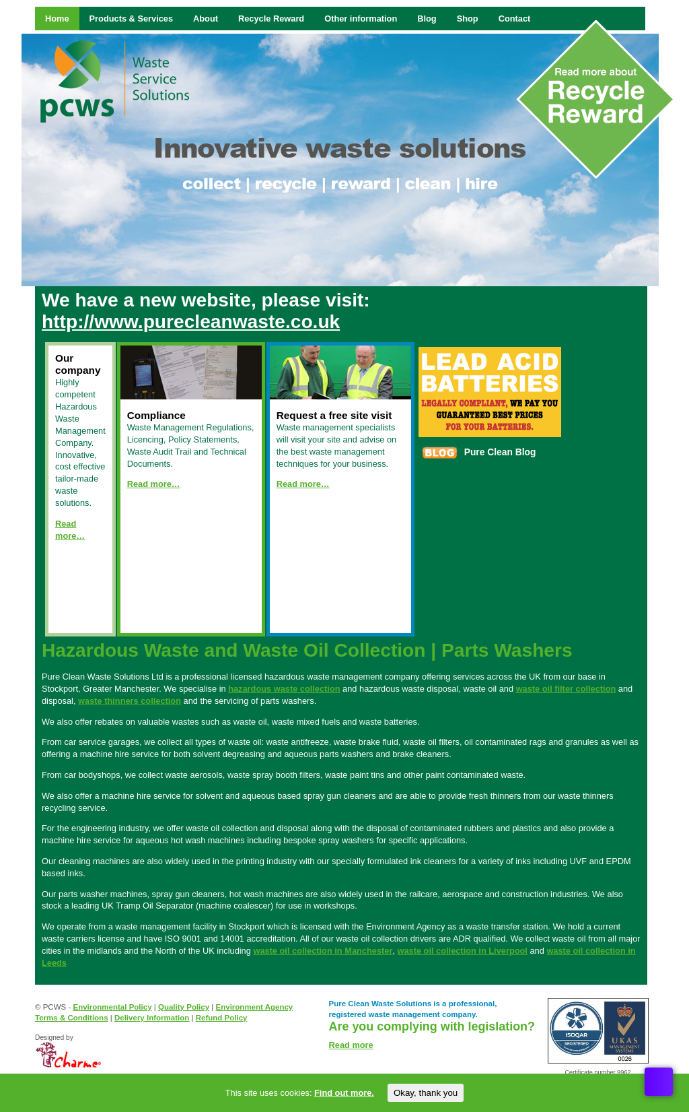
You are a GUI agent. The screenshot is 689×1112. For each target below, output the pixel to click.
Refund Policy (222, 1018)
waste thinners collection (129, 701)
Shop (467, 18)
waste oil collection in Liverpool (462, 951)
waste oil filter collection (566, 689)
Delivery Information (151, 1018)
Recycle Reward (271, 18)
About (205, 18)
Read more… (153, 484)
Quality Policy (183, 1007)
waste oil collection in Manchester (322, 951)
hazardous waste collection (284, 689)
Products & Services (131, 18)
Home (57, 18)
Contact (515, 18)
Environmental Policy (112, 1007)
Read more (351, 1045)
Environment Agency (254, 1007)
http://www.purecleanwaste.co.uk (191, 321)
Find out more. (344, 1093)
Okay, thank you (426, 1093)
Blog (426, 18)
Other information (360, 18)
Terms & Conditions (71, 1018)
